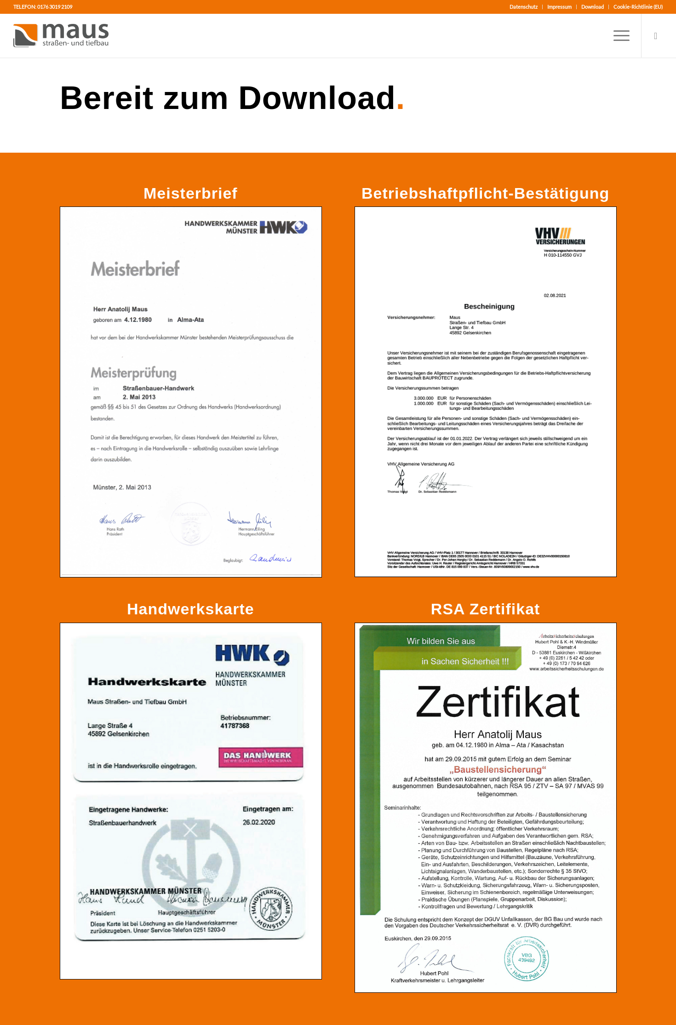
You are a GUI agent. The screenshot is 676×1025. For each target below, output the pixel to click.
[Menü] (618, 35)
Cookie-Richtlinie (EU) (638, 7)
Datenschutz (524, 7)
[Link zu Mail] (656, 35)
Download (592, 7)
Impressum (559, 7)
